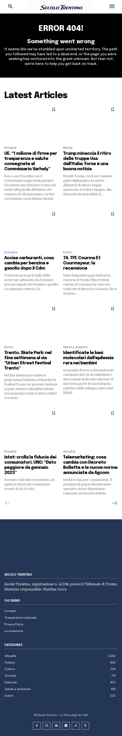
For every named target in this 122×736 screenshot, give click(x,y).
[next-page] (114, 503)
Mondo (67, 148)
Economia (10, 252)
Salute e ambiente (75, 347)
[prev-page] (7, 503)
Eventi (67, 252)
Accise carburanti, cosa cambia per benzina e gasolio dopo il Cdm (29, 263)
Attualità (10, 148)
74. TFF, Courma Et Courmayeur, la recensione (81, 263)
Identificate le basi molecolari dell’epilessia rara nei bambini (88, 358)
